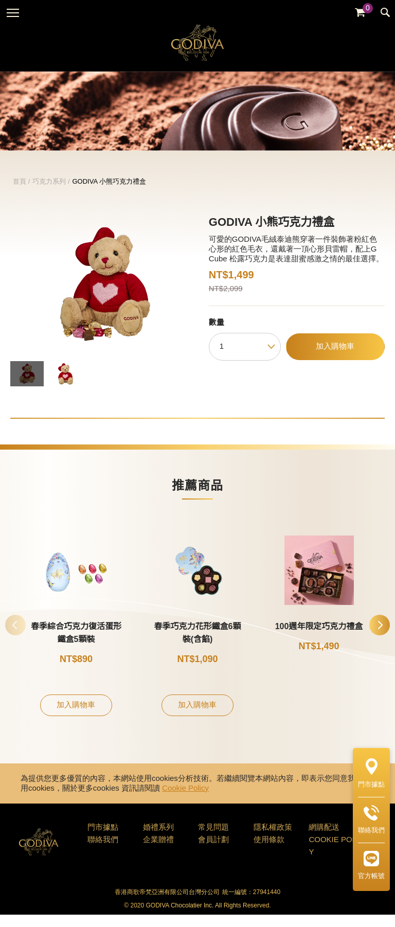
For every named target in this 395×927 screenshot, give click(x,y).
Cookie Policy (185, 800)
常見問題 (213, 839)
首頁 (19, 193)
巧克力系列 (49, 193)
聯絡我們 (102, 852)
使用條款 (269, 852)
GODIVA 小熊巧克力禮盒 (110, 193)
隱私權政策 (273, 839)
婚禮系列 (158, 839)
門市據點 (102, 839)
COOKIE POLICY (336, 858)
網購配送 (324, 839)
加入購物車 (335, 358)
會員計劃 (213, 852)
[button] (379, 637)
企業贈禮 (158, 852)
